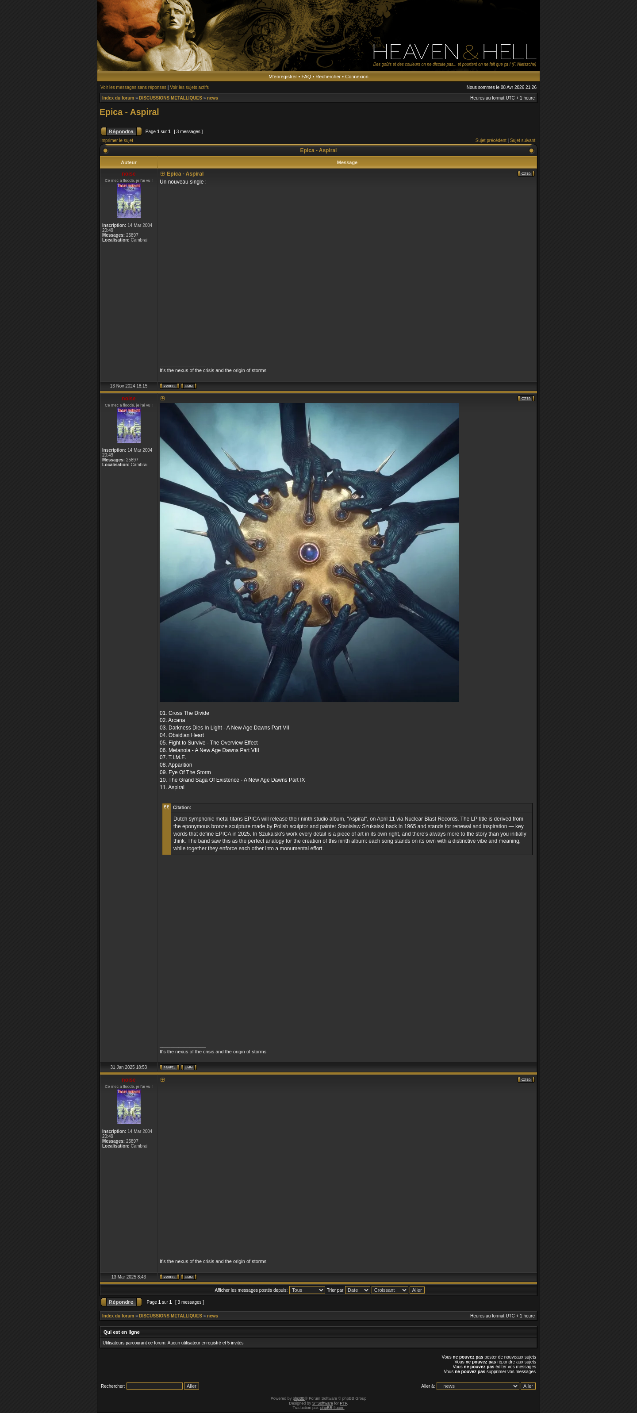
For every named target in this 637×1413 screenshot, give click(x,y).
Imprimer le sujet (116, 140)
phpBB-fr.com (332, 1407)
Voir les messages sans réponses (133, 87)
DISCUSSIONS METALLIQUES (170, 98)
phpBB (299, 1398)
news (212, 98)
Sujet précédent (491, 140)
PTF (343, 1403)
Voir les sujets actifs (189, 87)
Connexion (356, 76)
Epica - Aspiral (129, 112)
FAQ (306, 76)
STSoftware (322, 1403)
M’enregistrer (283, 76)
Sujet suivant (522, 140)
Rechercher (328, 76)
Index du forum (118, 98)
